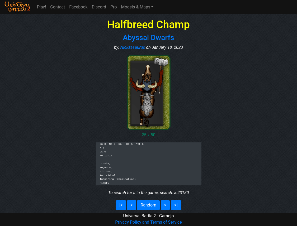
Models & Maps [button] (135, 6)
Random (148, 205)
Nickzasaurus (132, 47)
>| (175, 205)
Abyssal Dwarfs (148, 37)
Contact (57, 6)
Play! (41, 6)
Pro (113, 6)
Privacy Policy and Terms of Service (148, 222)
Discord (99, 6)
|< (120, 205)
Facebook (78, 6)
